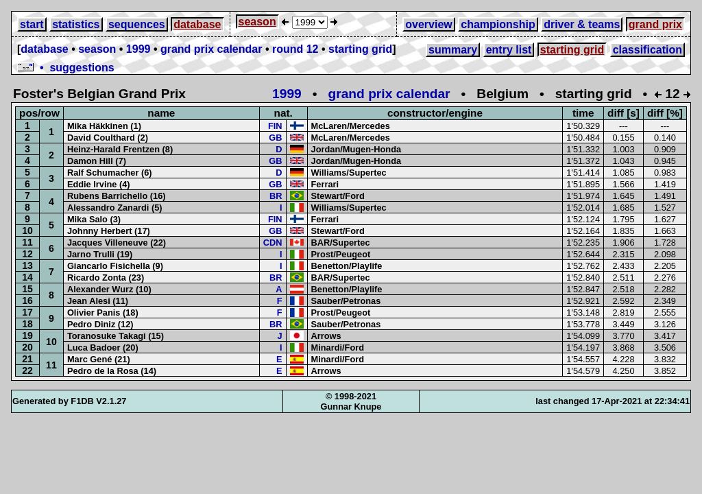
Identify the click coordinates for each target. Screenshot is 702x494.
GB (275, 137)
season (257, 21)
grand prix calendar (211, 49)
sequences (136, 24)
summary (452, 50)
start (32, 24)
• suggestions (65, 67)
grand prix (655, 24)
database (197, 24)
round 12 (295, 49)
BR (275, 196)
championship (498, 24)
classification (647, 50)
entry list (509, 50)
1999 (138, 49)
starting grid (360, 49)
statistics (75, 24)
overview (428, 24)
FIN (275, 126)
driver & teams (582, 24)
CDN (272, 242)
